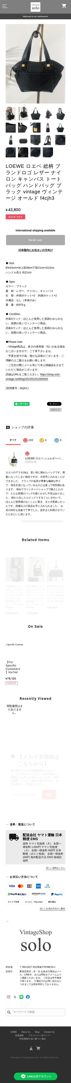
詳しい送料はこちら (55, 868)
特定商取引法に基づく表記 (33, 1039)
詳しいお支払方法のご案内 (52, 908)
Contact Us (49, 1032)
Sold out (35, 240)
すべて (13, 440)
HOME (14, 1032)
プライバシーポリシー (39, 1035)
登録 (49, 794)
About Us (26, 1032)
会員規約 (19, 1035)
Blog (37, 1032)
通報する (55, 410)
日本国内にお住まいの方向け (35, 250)
